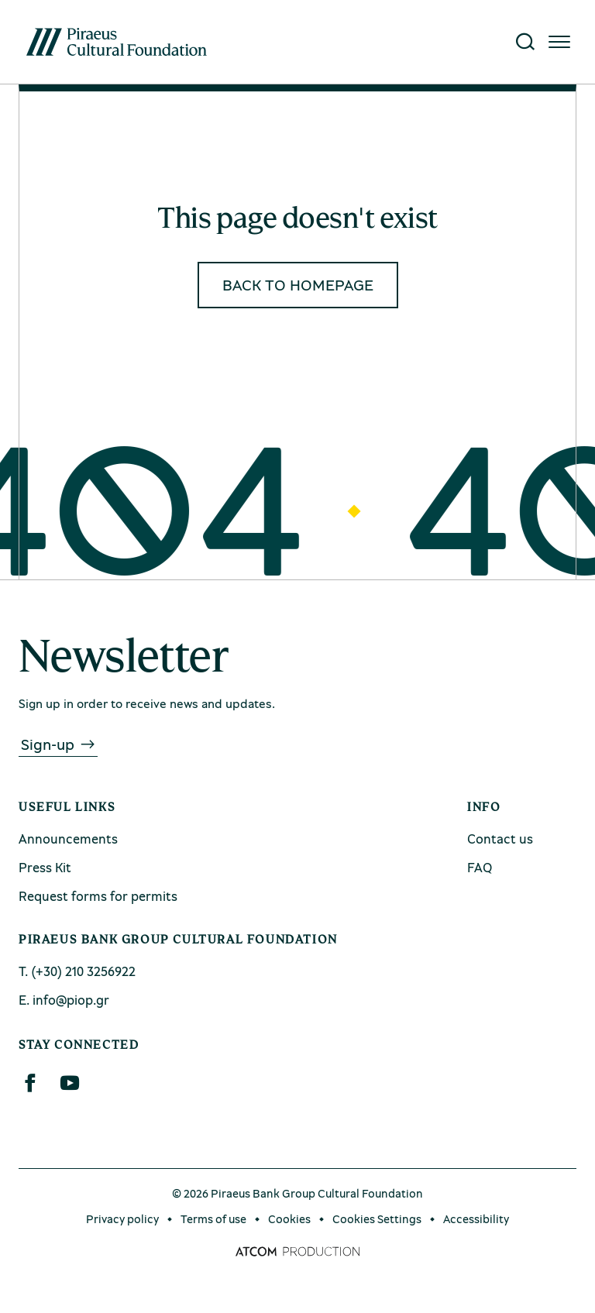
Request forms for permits (98, 896)
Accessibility (476, 1218)
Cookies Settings (376, 1218)
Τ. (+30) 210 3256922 (77, 971)
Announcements (68, 838)
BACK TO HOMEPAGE (297, 284)
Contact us (500, 838)
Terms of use (213, 1218)
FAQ (479, 867)
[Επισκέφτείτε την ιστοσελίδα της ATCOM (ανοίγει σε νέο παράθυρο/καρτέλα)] (297, 1251)
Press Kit (45, 867)
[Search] (525, 42)
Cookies (289, 1218)
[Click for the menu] (559, 42)
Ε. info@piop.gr (64, 1000)
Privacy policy (122, 1218)
